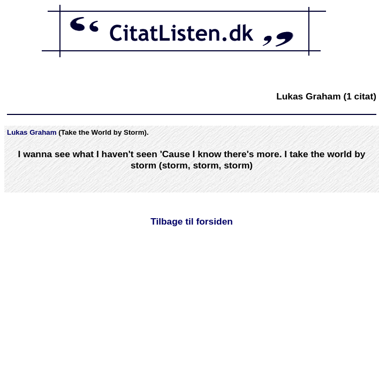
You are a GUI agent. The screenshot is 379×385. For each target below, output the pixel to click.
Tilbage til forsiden (191, 221)
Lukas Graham (32, 132)
